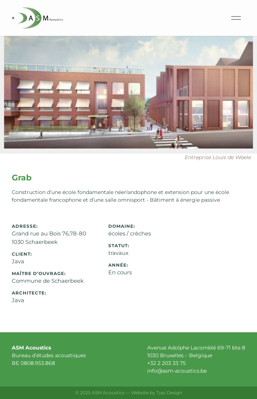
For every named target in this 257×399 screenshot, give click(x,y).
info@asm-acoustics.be (177, 370)
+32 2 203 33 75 (166, 363)
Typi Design (169, 392)
